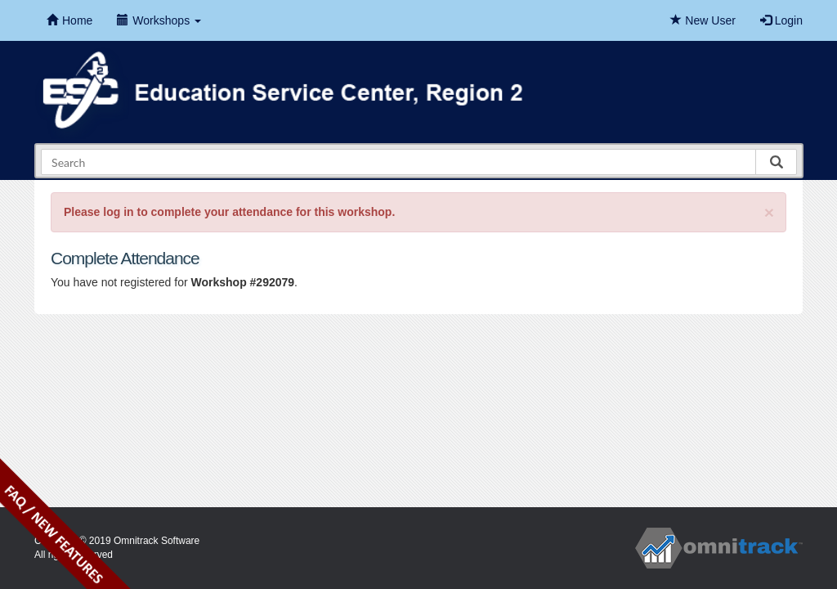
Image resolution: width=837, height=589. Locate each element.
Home (69, 20)
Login (781, 20)
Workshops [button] (159, 20)
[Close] (769, 212)
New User (702, 20)
